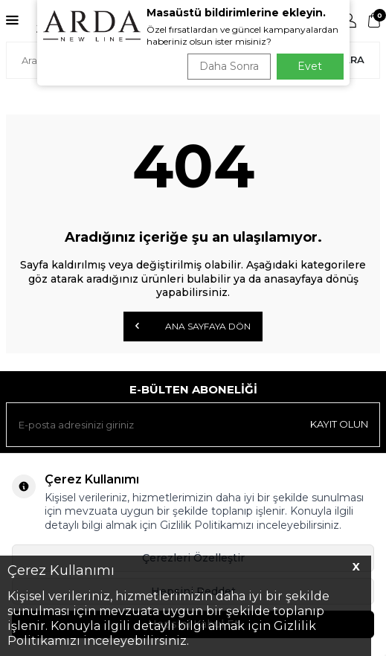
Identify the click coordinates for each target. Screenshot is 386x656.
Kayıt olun (339, 424)
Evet (309, 66)
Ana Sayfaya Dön (193, 325)
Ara (353, 59)
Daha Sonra (229, 66)
